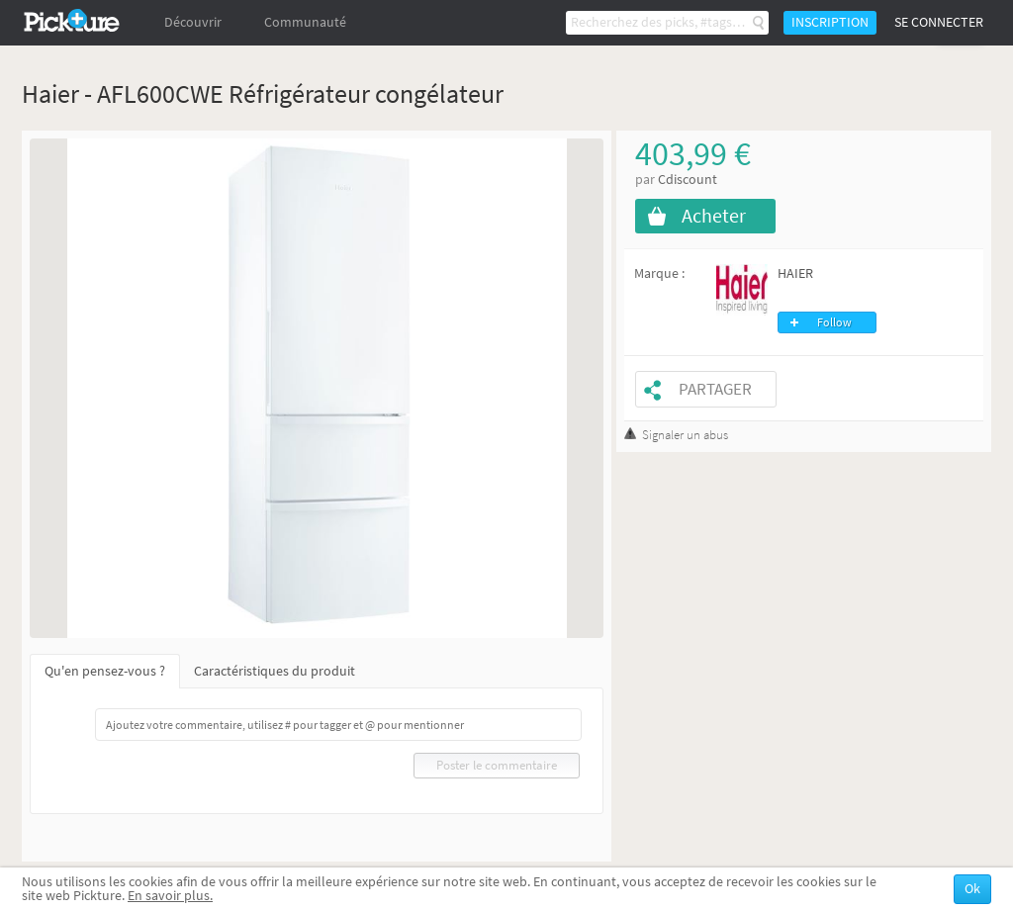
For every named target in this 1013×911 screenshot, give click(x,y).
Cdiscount (687, 179)
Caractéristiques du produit (274, 671)
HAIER (795, 273)
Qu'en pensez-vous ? (105, 671)
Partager (715, 389)
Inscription (830, 22)
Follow (834, 322)
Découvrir (193, 22)
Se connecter (938, 22)
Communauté (305, 22)
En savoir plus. (170, 895)
